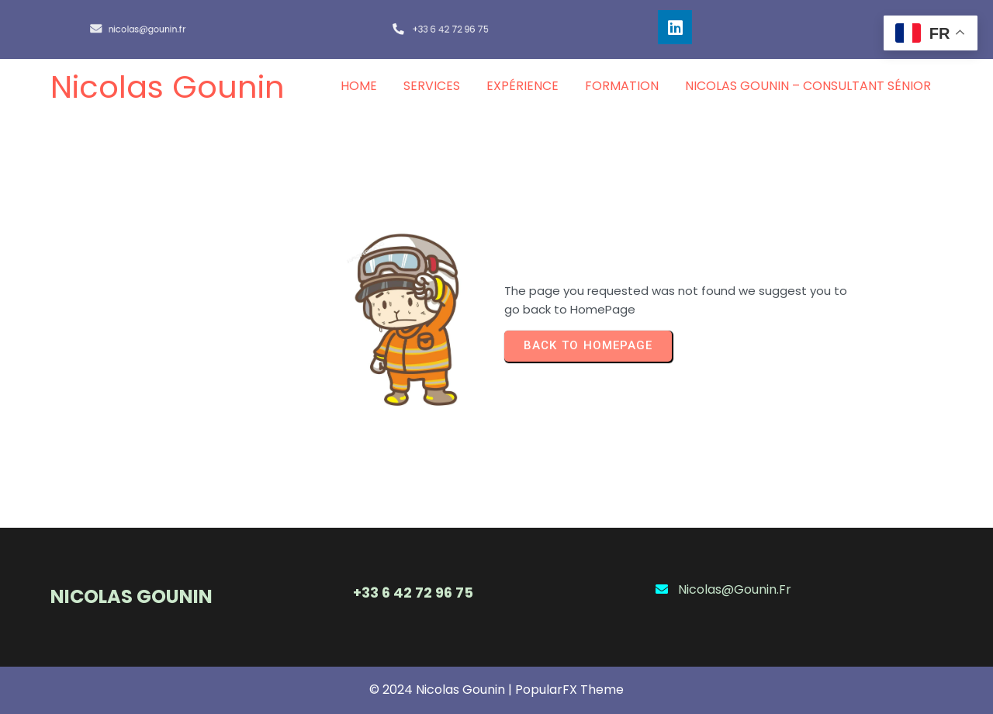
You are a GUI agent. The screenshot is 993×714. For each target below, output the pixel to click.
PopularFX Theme (569, 689)
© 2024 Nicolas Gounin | (442, 689)
